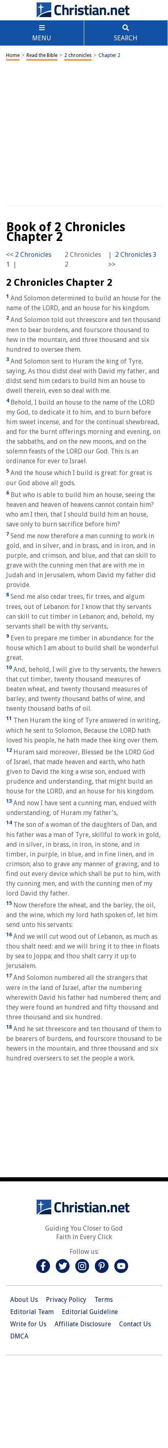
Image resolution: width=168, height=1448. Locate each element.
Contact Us (135, 1324)
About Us (24, 1299)
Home (13, 55)
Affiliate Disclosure (83, 1324)
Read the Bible (41, 55)
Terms (103, 1299)
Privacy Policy (66, 1299)
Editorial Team (32, 1312)
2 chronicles (78, 55)
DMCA (19, 1336)
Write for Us (28, 1324)
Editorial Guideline (90, 1312)
